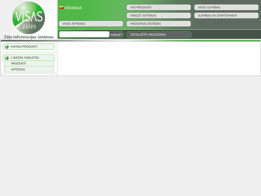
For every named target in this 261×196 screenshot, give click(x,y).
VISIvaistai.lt (73, 7)
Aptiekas (18, 69)
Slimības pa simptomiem (217, 15)
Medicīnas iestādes (145, 24)
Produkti (18, 63)
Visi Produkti (141, 7)
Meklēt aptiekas (143, 15)
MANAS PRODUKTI (24, 46)
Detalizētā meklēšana (148, 34)
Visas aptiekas (74, 24)
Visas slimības (209, 7)
